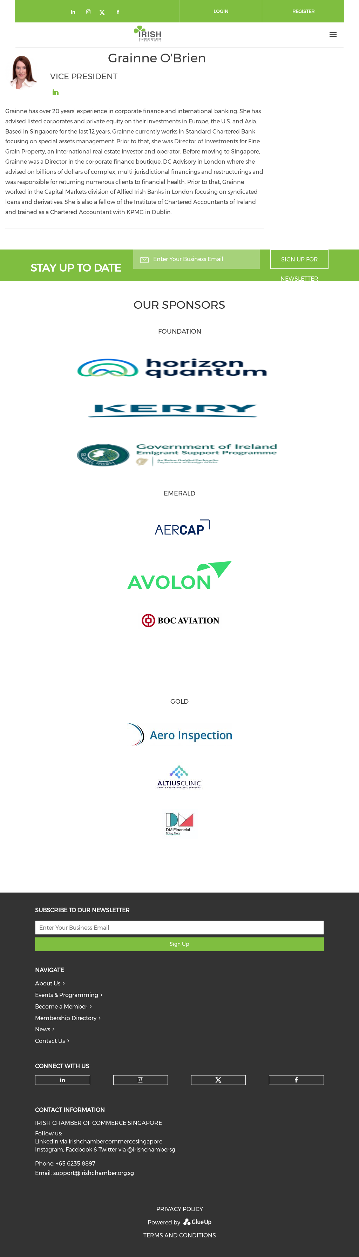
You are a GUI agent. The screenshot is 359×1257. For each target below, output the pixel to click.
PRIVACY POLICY (179, 1209)
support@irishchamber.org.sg (93, 1173)
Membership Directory (65, 1018)
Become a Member (61, 1006)
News (42, 1029)
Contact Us (50, 1041)
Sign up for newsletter (299, 262)
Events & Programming (66, 995)
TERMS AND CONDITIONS (179, 1235)
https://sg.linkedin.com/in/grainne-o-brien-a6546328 (55, 92)
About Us (47, 983)
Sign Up (179, 944)
